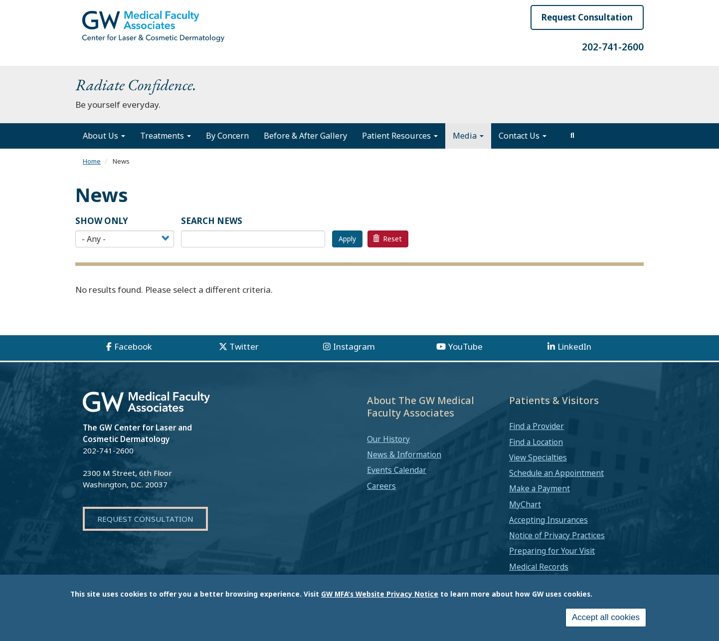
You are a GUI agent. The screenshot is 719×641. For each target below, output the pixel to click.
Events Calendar (396, 470)
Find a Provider (536, 426)
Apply (347, 238)
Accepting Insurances (548, 520)
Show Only (101, 220)
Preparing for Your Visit (552, 551)
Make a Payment (539, 488)
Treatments (165, 135)
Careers (381, 486)
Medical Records (538, 567)
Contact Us (522, 135)
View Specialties (538, 457)
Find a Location (536, 442)
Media (468, 135)
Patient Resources (400, 135)
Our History (388, 439)
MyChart (525, 504)
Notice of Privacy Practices (557, 535)
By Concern (227, 135)
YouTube (465, 346)
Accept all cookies (606, 617)
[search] (572, 135)
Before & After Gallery (305, 135)
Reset (387, 238)
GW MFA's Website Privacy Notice (379, 594)
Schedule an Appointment (556, 473)
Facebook (133, 346)
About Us (104, 135)
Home (92, 161)
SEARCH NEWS (211, 220)
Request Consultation (587, 17)
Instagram (354, 346)
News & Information (404, 454)
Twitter (244, 346)
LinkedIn (574, 346)
